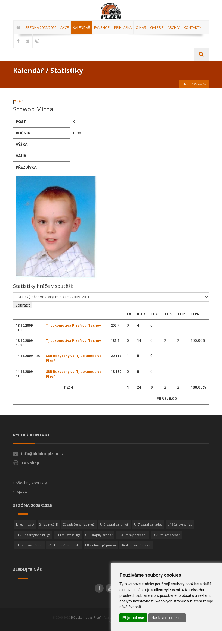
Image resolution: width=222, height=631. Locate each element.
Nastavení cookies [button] (166, 618)
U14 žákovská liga (67, 535)
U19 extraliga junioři (114, 524)
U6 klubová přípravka (136, 545)
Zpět (18, 101)
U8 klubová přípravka (100, 545)
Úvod (186, 84)
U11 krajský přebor (29, 545)
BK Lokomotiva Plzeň (86, 617)
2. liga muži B (48, 524)
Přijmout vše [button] (133, 618)
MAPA (21, 492)
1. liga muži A (25, 524)
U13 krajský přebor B (133, 535)
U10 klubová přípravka (64, 545)
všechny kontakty (31, 482)
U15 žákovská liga (180, 524)
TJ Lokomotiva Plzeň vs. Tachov (73, 325)
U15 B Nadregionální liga (33, 535)
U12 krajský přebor (166, 535)
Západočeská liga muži (79, 524)
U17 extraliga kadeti (148, 524)
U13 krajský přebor (99, 535)
